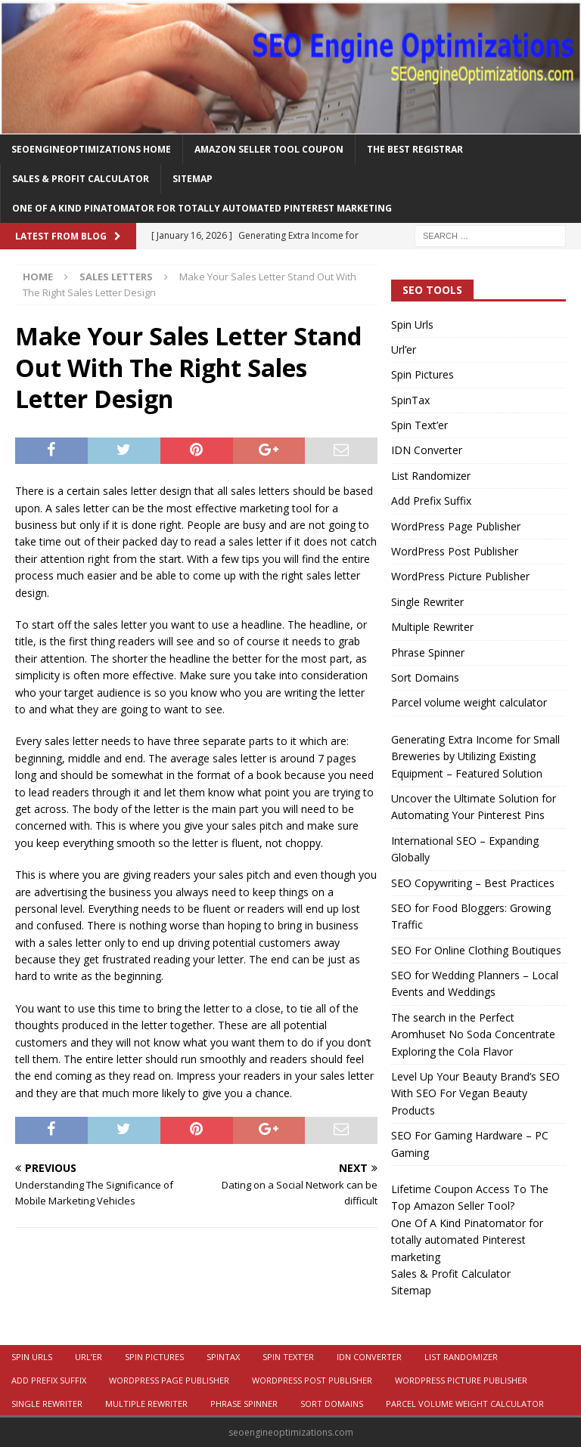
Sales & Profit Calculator (80, 178)
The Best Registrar (415, 149)
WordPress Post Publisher (454, 551)
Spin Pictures (422, 374)
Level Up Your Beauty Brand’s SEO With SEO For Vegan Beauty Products (475, 1093)
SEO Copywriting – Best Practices (473, 883)
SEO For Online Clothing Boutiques (476, 950)
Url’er (403, 349)
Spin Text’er (419, 425)
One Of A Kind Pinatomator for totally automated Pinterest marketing (202, 208)
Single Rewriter (427, 602)
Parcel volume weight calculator (469, 702)
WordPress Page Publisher (455, 526)
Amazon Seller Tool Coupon (268, 149)
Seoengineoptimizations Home (91, 149)
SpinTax (410, 400)
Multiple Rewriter (432, 627)
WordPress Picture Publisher (460, 576)
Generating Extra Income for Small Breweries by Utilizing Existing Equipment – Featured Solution (475, 756)
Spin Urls (412, 324)
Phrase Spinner (427, 652)
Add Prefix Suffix (431, 500)
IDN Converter (426, 450)
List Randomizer (431, 475)
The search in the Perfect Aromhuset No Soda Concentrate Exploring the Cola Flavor (473, 1034)
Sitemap (192, 178)
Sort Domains (425, 677)
